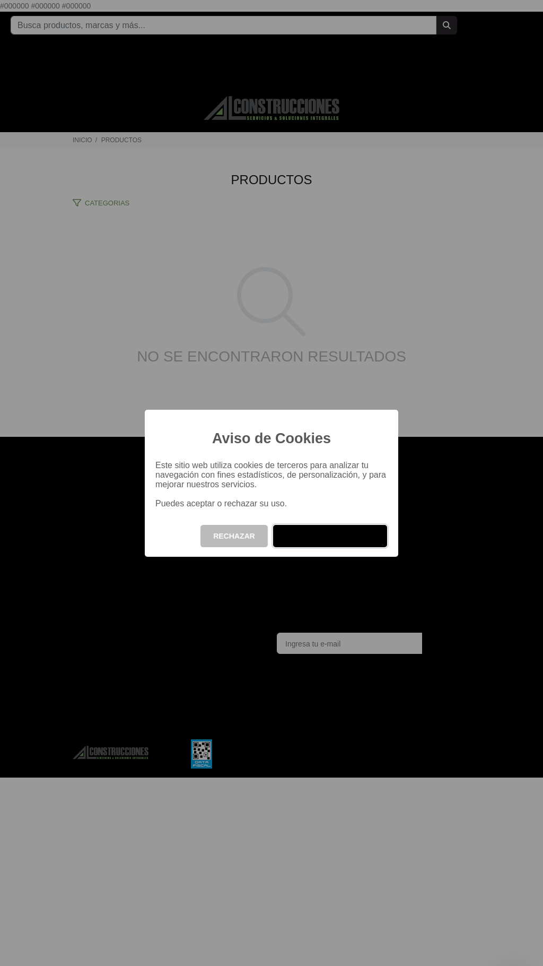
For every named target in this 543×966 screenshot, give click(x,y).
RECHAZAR (234, 536)
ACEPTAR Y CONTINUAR (330, 536)
